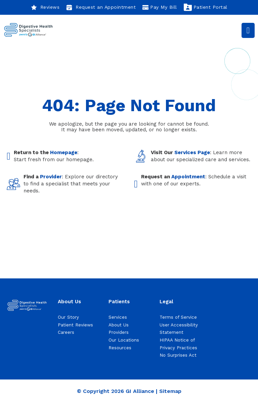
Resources (120, 347)
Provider (51, 177)
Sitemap (170, 391)
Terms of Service (178, 317)
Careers (66, 332)
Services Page (192, 152)
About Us (119, 324)
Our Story (68, 317)
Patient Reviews (75, 324)
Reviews (45, 7)
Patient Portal (205, 7)
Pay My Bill (159, 7)
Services (118, 317)
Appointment (188, 177)
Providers (119, 332)
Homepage (63, 152)
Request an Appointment (101, 7)
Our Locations (124, 340)
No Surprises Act (178, 355)
